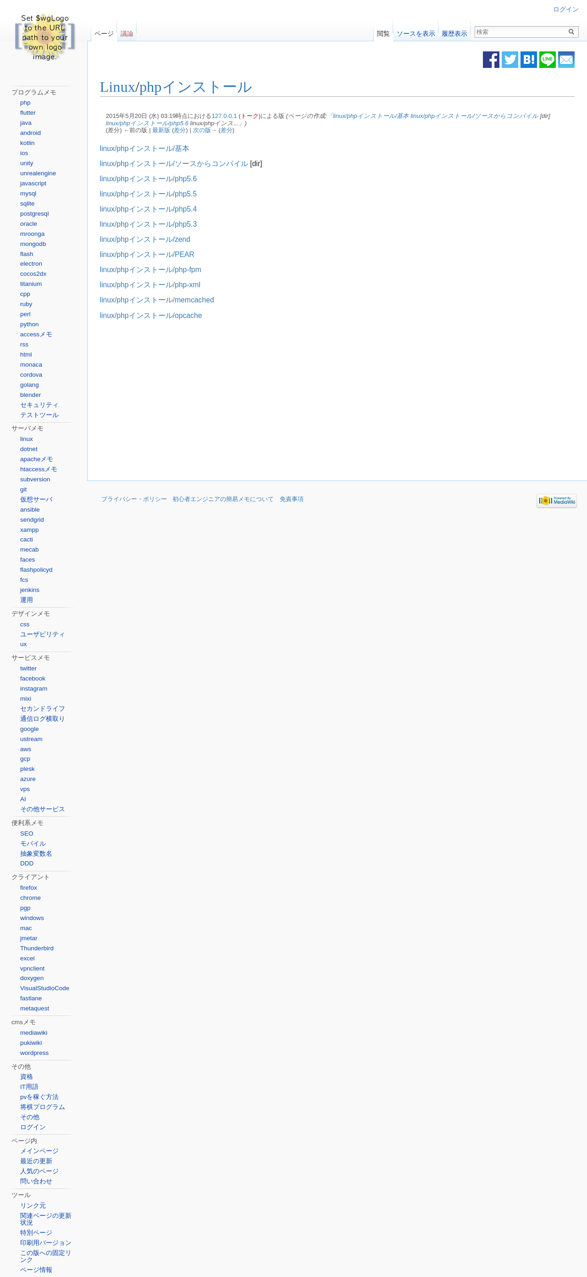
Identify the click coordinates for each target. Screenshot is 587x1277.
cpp (25, 293)
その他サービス (42, 809)
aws (25, 749)
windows (32, 918)
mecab (29, 549)
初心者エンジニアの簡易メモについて (223, 499)
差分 (184, 130)
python (29, 324)
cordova (31, 374)
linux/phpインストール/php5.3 (152, 224)
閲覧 (383, 31)
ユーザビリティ (42, 634)
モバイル (33, 843)
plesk (27, 768)
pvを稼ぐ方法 (39, 1096)
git (23, 489)
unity (26, 163)
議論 (127, 31)
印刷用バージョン (46, 1242)
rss (24, 344)
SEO (26, 833)
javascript (33, 183)
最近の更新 (36, 1161)
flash (26, 254)
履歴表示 (454, 31)
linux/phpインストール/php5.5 (152, 194)
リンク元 (33, 1205)
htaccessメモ (38, 469)
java (26, 122)
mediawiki (33, 1032)
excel (27, 958)
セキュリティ (39, 405)
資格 (26, 1076)
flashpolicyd (36, 569)
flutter (28, 112)
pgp (25, 907)
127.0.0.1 (228, 115)
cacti (26, 539)
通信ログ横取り (42, 718)
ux (23, 644)
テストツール (39, 415)
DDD (26, 863)
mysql (28, 193)
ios (24, 153)
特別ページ (36, 1232)
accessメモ (36, 334)
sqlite (27, 203)
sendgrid (32, 519)
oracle (28, 223)
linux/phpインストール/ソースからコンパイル (479, 115)
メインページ (39, 1151)
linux (26, 438)
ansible (30, 509)
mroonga (32, 233)
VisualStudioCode (44, 988)
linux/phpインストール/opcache (155, 315)
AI (23, 799)
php (25, 102)
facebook (32, 678)
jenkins (29, 589)
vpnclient (32, 968)
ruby (26, 304)
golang (29, 384)
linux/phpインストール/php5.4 (152, 209)
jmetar (29, 938)
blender (30, 394)
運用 (26, 600)
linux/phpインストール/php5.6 (151, 123)
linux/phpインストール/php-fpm (154, 270)
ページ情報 (36, 1269)
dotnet (29, 449)
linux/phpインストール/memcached (161, 300)
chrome (30, 897)
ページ (104, 31)
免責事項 (292, 499)
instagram (33, 688)
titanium (31, 283)
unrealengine (38, 173)
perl (25, 314)
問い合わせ (36, 1181)
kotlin (27, 142)
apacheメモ (36, 459)
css (24, 624)
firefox (28, 887)
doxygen (32, 978)
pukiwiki (31, 1042)
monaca (31, 364)
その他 (29, 1117)
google (29, 728)
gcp (25, 758)
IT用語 (29, 1086)
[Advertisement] (262, 400)
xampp (29, 529)
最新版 (165, 130)
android (30, 132)
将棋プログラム (42, 1107)
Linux (121, 87)
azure (28, 778)
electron (31, 263)
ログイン (566, 9)
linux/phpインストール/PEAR (151, 254)
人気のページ (39, 1171)
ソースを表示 (416, 31)
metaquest (34, 1008)
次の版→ (209, 130)
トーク (253, 115)
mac (26, 928)
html (26, 354)
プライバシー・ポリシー (134, 499)
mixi (25, 698)
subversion (35, 479)
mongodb (33, 243)
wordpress (34, 1052)
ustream (31, 739)
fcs (24, 579)
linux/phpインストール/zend (149, 239)
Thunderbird (37, 948)
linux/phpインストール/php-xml (154, 285)
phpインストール (199, 87)
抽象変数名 (36, 853)
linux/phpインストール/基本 (375, 115)
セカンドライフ (42, 708)
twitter (28, 668)
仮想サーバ (36, 499)
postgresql (34, 213)
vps (25, 789)
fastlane (31, 998)
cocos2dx (33, 273)
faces (27, 559)
